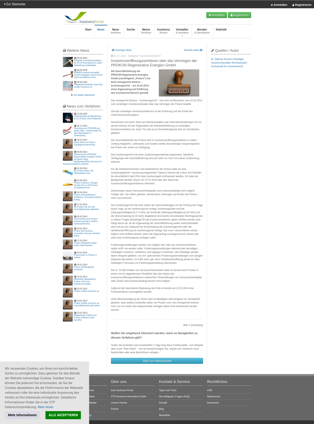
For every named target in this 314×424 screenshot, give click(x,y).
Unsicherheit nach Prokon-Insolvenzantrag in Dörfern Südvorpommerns (86, 221)
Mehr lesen (45, 407)
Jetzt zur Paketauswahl (157, 360)
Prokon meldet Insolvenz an (86, 291)
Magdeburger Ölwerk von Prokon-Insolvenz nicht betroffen (85, 317)
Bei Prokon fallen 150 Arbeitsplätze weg (83, 172)
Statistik (221, 32)
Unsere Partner (119, 402)
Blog (161, 409)
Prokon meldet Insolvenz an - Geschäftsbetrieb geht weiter (87, 304)
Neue (115, 32)
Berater (202, 32)
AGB (209, 390)
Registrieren (301, 5)
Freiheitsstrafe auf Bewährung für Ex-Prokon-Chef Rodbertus (87, 117)
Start (88, 32)
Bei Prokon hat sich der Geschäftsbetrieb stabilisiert (86, 208)
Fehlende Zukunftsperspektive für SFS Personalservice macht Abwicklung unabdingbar (88, 62)
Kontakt (163, 402)
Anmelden (279, 5)
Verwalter (182, 32)
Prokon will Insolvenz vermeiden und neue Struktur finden (87, 233)
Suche (131, 32)
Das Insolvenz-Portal (122, 390)
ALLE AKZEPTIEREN (63, 415)
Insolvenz (163, 32)
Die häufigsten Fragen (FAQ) (174, 396)
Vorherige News (122, 50)
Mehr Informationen (22, 415)
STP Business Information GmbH (128, 396)
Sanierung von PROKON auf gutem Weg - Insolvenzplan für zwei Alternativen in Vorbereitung (88, 132)
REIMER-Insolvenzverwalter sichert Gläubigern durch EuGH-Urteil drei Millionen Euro (88, 74)
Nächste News (193, 50)
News (101, 32)
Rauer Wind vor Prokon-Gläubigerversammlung (85, 143)
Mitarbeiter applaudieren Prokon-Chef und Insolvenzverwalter (85, 281)
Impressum (213, 402)
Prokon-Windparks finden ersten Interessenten (85, 244)
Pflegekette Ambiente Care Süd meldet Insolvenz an (88, 85)
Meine (146, 32)
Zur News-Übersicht (84, 95)
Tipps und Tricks (167, 390)
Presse (114, 409)
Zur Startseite (14, 4)
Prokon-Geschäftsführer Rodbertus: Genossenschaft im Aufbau (88, 197)
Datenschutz (213, 396)
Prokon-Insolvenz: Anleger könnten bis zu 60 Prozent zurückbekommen (86, 185)
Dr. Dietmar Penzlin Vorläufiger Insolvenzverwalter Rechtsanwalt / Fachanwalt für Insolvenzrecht (229, 63)
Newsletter (164, 415)
